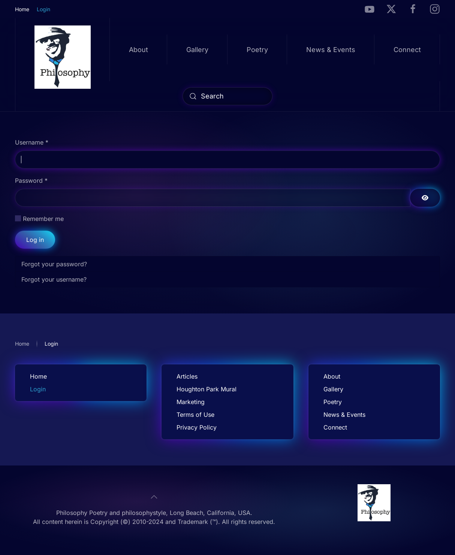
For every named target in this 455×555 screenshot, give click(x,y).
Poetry (257, 50)
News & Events (330, 50)
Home (22, 9)
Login (43, 9)
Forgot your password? (54, 264)
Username (31, 142)
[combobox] (227, 96)
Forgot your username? (54, 279)
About (138, 50)
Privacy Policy (197, 427)
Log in (35, 239)
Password (31, 180)
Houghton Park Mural (206, 389)
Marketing (191, 402)
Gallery (197, 50)
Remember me (43, 218)
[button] (154, 497)
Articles (187, 376)
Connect (407, 50)
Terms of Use (195, 414)
